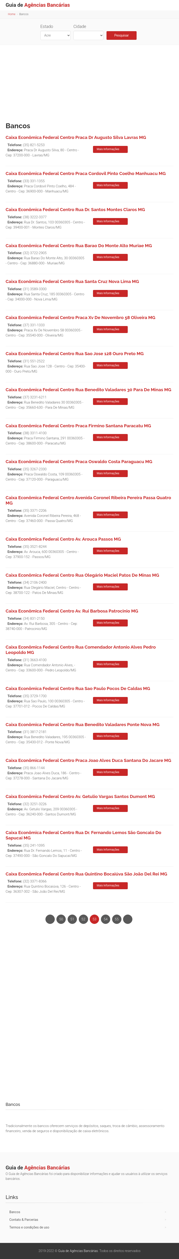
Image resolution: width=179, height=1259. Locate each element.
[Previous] (50, 919)
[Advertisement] (89, 82)
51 (72, 919)
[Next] (127, 919)
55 (117, 919)
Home (11, 14)
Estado (46, 26)
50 (61, 919)
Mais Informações (108, 149)
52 (83, 919)
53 (94, 919)
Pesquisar (121, 35)
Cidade (79, 26)
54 (106, 919)
